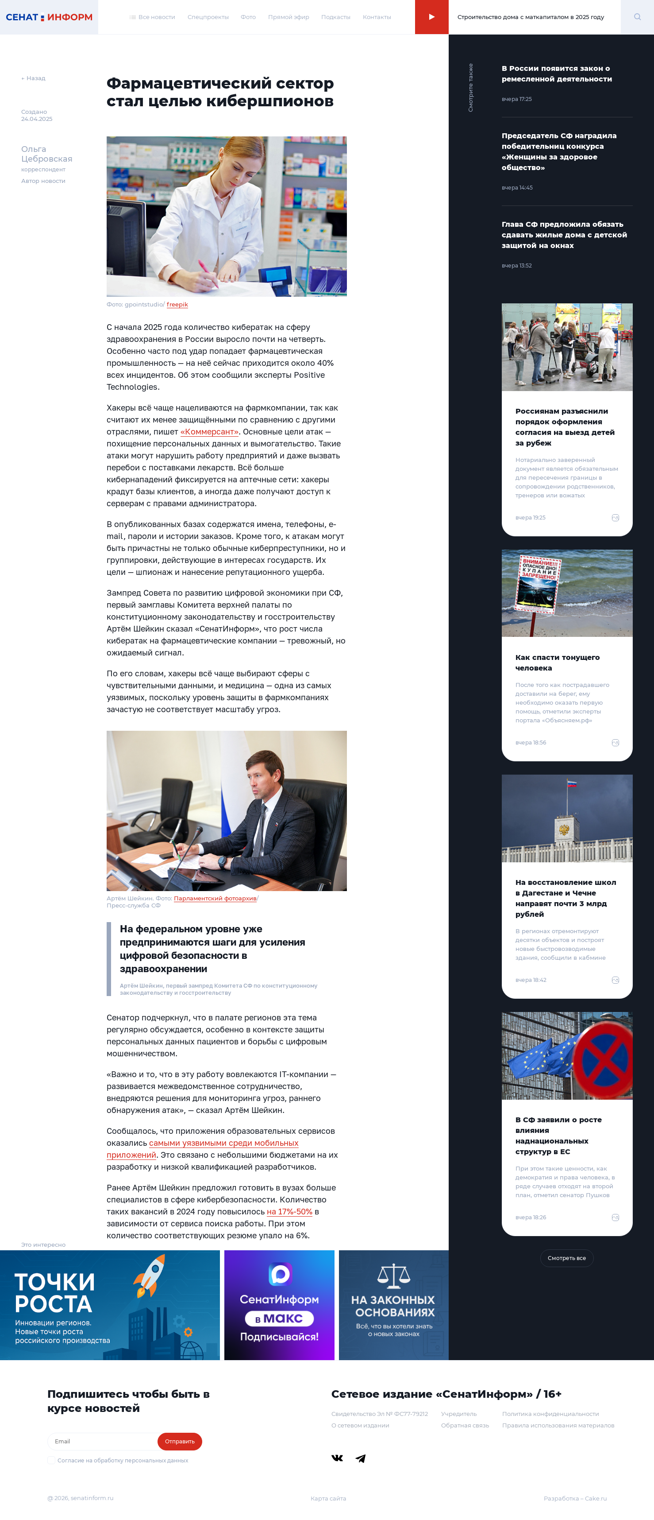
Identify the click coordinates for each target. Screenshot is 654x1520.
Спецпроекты (208, 16)
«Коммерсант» (210, 431)
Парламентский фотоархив (215, 898)
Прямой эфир (288, 16)
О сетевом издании (360, 1425)
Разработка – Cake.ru (575, 1498)
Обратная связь (465, 1425)
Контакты (377, 16)
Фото (248, 16)
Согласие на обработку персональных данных (123, 1460)
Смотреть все (567, 1258)
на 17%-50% (289, 1211)
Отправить (180, 1441)
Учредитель (459, 1413)
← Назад (33, 77)
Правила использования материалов (558, 1425)
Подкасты (335, 16)
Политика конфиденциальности (550, 1413)
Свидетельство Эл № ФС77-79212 (379, 1413)
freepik (177, 304)
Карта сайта (328, 1498)
